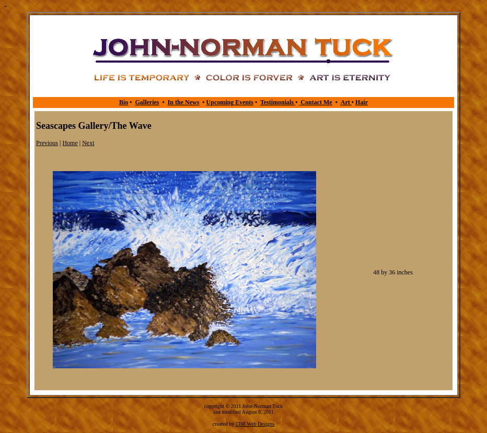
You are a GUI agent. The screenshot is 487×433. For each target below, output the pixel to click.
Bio (123, 102)
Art (346, 102)
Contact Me (315, 102)
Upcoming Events (229, 102)
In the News (184, 102)
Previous (47, 143)
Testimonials (277, 102)
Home (69, 143)
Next (88, 143)
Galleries (147, 102)
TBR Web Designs (255, 424)
